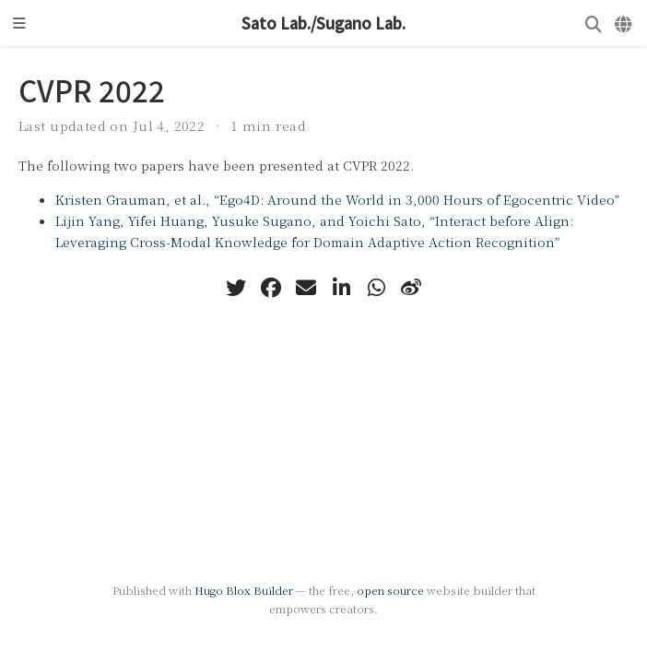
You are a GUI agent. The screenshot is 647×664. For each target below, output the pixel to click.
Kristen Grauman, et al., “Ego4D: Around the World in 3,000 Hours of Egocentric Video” (337, 199)
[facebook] (271, 288)
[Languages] (624, 23)
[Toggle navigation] (19, 23)
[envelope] (306, 288)
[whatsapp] (376, 288)
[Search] (593, 23)
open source (390, 590)
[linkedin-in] (341, 288)
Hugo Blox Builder (243, 590)
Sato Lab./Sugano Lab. (323, 23)
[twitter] (236, 288)
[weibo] (411, 288)
